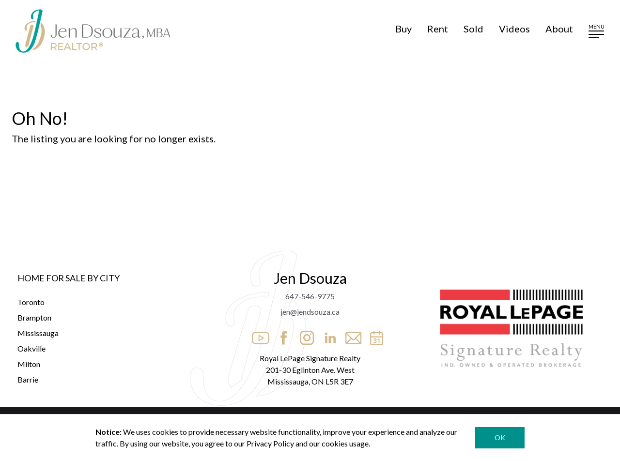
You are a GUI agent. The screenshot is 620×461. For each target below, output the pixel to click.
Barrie (27, 379)
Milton (28, 364)
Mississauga (38, 333)
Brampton (34, 317)
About (559, 28)
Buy (403, 28)
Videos (514, 28)
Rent (437, 28)
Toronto (31, 302)
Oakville (31, 348)
